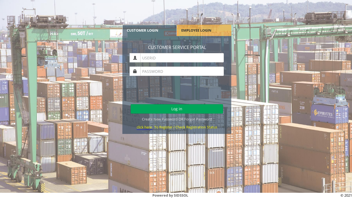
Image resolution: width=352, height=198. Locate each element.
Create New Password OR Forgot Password (177, 119)
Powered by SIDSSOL (170, 195)
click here (145, 127)
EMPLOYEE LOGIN (196, 30)
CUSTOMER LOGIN (142, 30)
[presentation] (177, 90)
